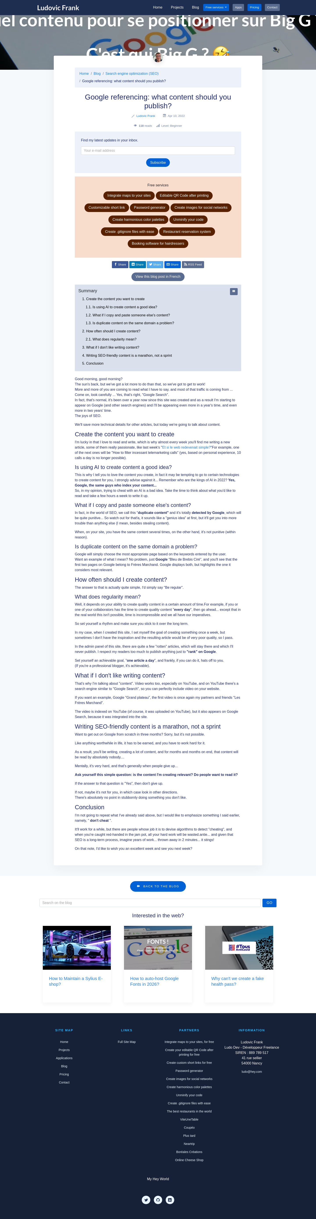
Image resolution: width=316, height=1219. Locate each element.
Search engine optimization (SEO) (132, 73)
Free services (215, 7)
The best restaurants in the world (189, 1111)
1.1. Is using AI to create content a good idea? (121, 307)
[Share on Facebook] (120, 264)
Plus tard (189, 1135)
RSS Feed (193, 264)
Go (270, 903)
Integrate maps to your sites (129, 195)
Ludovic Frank (145, 116)
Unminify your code (188, 219)
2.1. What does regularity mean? (111, 339)
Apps (238, 7)
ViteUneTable (189, 1119)
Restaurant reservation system (187, 231)
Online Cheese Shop (189, 1160)
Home (158, 7)
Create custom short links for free (189, 1062)
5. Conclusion (93, 363)
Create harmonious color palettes (138, 219)
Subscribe (158, 162)
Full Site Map (127, 1042)
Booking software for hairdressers (158, 243)
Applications (64, 1058)
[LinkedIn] (170, 1200)
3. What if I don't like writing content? (110, 347)
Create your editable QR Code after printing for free (189, 1052)
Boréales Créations (189, 1152)
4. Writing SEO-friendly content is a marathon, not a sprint (127, 355)
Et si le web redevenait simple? (186, 447)
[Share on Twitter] (155, 264)
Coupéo (189, 1127)
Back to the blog (158, 886)
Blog (195, 7)
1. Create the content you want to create (113, 299)
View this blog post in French (158, 276)
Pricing (254, 7)
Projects (177, 7)
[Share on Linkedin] (137, 264)
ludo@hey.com (252, 1071)
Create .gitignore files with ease (129, 231)
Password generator (149, 207)
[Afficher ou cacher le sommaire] (234, 291)
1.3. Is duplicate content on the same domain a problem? (130, 323)
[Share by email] (172, 264)
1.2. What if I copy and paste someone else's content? (128, 315)
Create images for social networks (200, 207)
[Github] (158, 1200)
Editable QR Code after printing (184, 195)
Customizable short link (107, 207)
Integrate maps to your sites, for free (189, 1042)
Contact (272, 7)
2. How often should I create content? (111, 331)
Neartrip (189, 1144)
